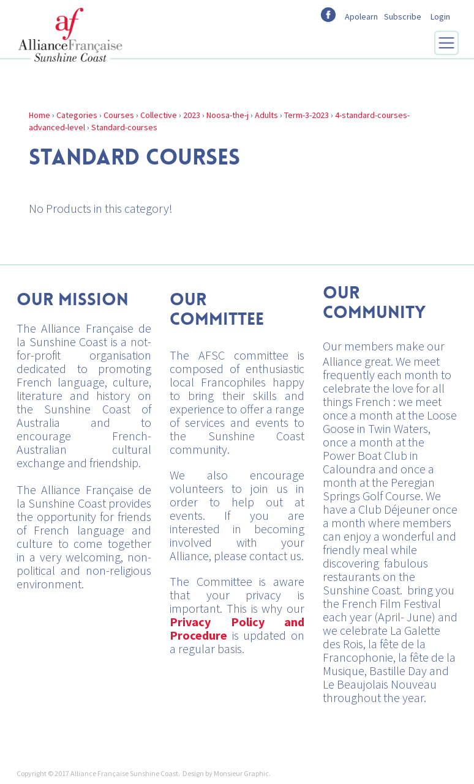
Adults (266, 114)
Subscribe (402, 16)
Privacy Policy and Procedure (237, 628)
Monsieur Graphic (241, 773)
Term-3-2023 (306, 114)
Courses (118, 114)
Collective (158, 114)
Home (39, 114)
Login (440, 16)
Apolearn (361, 16)
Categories (76, 114)
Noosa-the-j (227, 114)
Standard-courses (124, 127)
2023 (191, 114)
